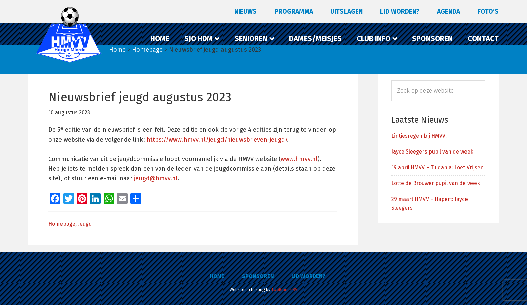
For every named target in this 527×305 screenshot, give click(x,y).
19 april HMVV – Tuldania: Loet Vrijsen (437, 167)
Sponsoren (258, 276)
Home (217, 276)
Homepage (61, 224)
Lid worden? (308, 276)
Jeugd (85, 224)
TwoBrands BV (284, 289)
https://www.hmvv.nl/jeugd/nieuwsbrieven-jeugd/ (217, 139)
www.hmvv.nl (299, 159)
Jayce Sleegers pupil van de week (432, 151)
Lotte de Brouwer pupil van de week (435, 183)
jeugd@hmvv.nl (156, 178)
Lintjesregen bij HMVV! (419, 136)
